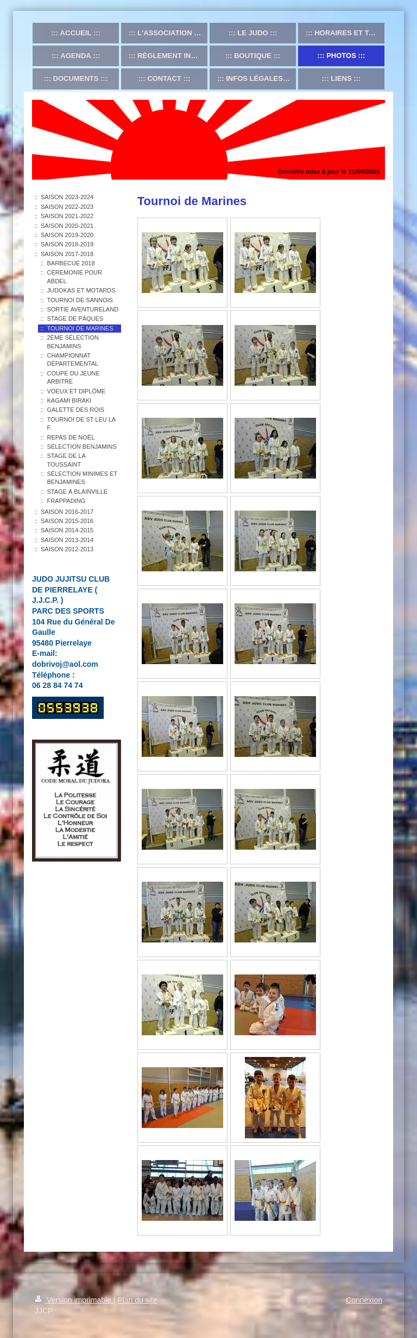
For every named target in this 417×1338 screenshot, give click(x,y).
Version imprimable (74, 1300)
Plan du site (137, 1300)
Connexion (364, 1300)
